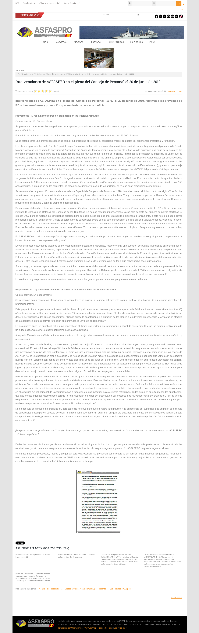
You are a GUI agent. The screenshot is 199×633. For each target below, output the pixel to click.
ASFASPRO (61, 42)
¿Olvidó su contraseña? (49, 3)
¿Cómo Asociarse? (71, 3)
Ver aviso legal (120, 627)
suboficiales (118, 74)
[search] (121, 14)
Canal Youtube (29, 3)
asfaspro (59, 74)
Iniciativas (79, 42)
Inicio (46, 42)
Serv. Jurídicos (116, 42)
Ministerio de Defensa (84, 74)
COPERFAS (69, 74)
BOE (17, 3)
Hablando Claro (44, 74)
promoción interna (103, 74)
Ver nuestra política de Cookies (98, 627)
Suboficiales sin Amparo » (121, 588)
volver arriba (176, 597)
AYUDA (152, 42)
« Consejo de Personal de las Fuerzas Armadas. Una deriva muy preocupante (72, 588)
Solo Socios (136, 42)
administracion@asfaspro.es (71, 627)
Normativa (97, 42)
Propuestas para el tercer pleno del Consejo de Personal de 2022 (32, 555)
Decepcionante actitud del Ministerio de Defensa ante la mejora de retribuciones (76, 555)
